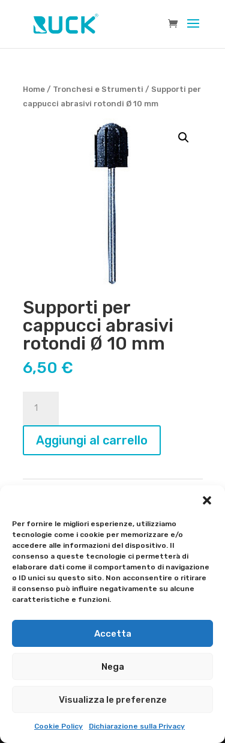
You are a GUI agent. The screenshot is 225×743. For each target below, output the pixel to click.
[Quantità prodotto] (41, 408)
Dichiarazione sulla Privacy (137, 726)
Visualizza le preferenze (113, 699)
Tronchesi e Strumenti (98, 89)
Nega (112, 666)
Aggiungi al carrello (92, 440)
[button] (207, 500)
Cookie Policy (58, 726)
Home (34, 89)
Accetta (112, 633)
